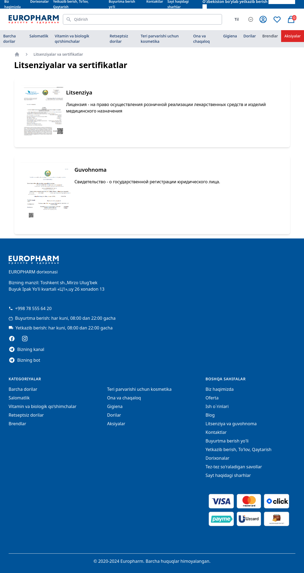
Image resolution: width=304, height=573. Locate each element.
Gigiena (230, 35)
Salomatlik (38, 35)
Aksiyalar (292, 35)
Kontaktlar (215, 432)
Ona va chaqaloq (201, 38)
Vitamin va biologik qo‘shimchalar (72, 38)
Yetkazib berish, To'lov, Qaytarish (238, 449)
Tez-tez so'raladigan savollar (233, 467)
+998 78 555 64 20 (30, 308)
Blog (210, 415)
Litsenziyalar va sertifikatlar (58, 54)
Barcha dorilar (9, 38)
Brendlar (270, 35)
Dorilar (249, 35)
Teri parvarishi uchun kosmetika (160, 38)
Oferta (211, 398)
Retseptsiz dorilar (119, 38)
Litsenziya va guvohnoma (231, 424)
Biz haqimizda (219, 389)
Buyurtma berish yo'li (227, 441)
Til (237, 19)
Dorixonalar (217, 458)
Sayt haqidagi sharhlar (228, 475)
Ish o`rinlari (217, 406)
